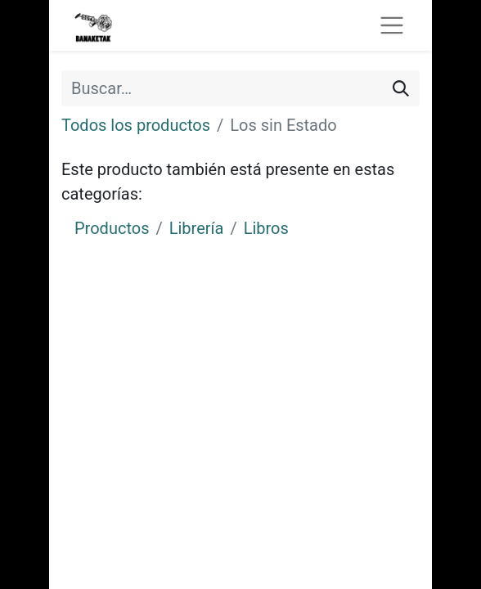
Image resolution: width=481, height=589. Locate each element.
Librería (196, 228)
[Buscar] (401, 88)
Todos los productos (135, 125)
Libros (266, 228)
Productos (111, 228)
